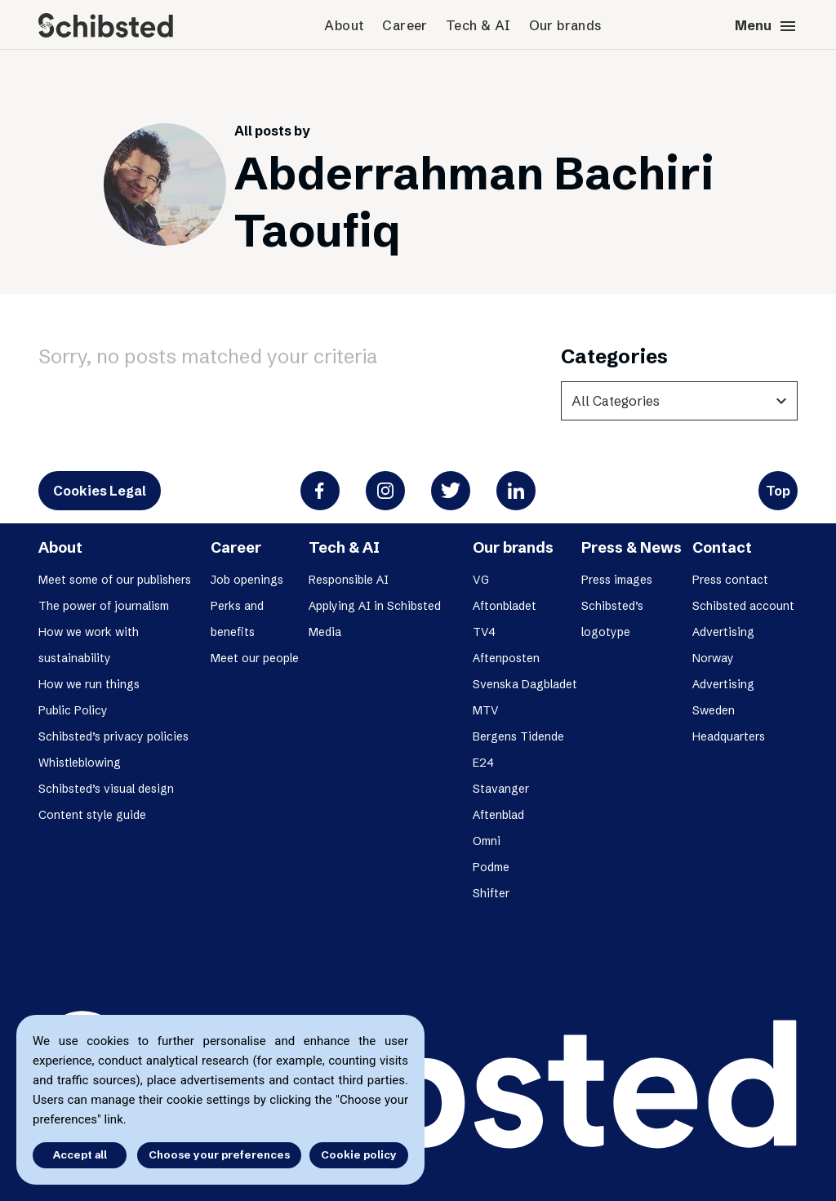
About (344, 25)
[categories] (679, 400)
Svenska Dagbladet (525, 684)
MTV (486, 710)
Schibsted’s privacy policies (113, 736)
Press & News (631, 547)
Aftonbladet (504, 605)
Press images (616, 579)
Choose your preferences (219, 1154)
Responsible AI (349, 579)
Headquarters (728, 736)
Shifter (491, 893)
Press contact (730, 579)
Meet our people (255, 658)
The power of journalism (103, 605)
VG (481, 579)
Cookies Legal (99, 491)
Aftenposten (506, 658)
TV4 (484, 632)
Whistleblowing (79, 762)
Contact (722, 547)
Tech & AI (478, 25)
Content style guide (92, 814)
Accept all (80, 1154)
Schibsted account (743, 605)
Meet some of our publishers (114, 579)
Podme (491, 867)
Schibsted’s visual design (106, 788)
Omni (486, 841)
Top (778, 491)
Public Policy (73, 710)
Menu (766, 26)
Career (404, 25)
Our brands (565, 25)
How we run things (89, 684)
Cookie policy (359, 1154)
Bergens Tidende (518, 736)
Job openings (247, 579)
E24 (483, 762)
